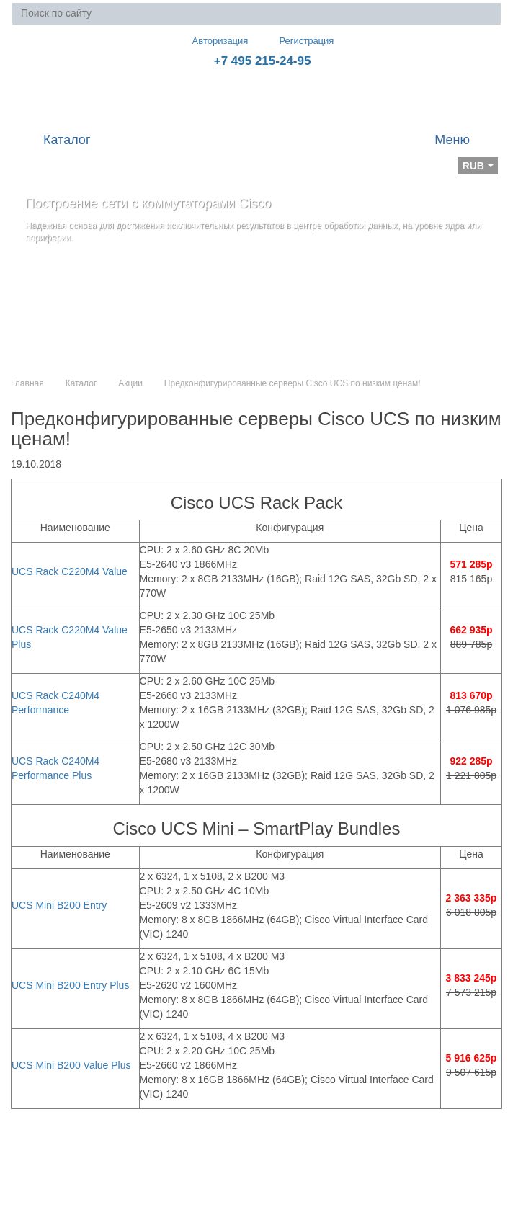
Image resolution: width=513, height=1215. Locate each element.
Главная (27, 383)
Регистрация (296, 40)
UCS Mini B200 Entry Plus (70, 985)
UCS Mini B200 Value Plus (71, 1065)
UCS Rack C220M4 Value (70, 571)
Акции (130, 383)
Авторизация (214, 40)
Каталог (81, 383)
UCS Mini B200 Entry (59, 905)
